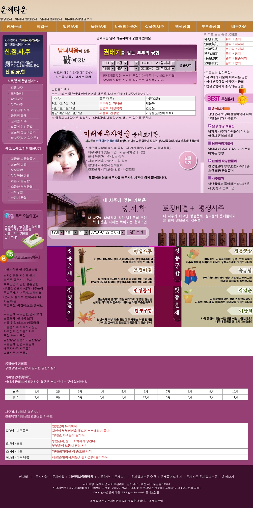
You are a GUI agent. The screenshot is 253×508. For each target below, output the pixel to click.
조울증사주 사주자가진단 (21, 327)
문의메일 (58, 476)
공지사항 (42, 476)
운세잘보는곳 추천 (143, 476)
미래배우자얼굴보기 (78, 19)
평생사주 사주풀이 (16, 353)
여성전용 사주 (20, 110)
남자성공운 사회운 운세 (19, 275)
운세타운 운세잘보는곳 (21, 269)
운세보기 (121, 476)
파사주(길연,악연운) (24, 138)
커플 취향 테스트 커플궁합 (21, 323)
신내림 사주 (19, 121)
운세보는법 (156, 500)
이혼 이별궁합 (20, 181)
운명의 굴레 (19, 115)
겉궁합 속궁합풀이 (23, 158)
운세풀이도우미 (171, 476)
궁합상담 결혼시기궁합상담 (22, 340)
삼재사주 (17, 99)
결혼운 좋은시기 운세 (18, 280)
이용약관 (104, 476)
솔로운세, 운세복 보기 (18, 318)
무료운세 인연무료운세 (19, 344)
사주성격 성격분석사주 (19, 331)
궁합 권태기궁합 (14, 335)
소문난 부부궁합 (22, 186)
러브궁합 (17, 192)
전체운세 (17, 93)
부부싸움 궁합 (20, 175)
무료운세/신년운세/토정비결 (23, 292)
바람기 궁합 (19, 197)
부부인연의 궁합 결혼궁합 (21, 284)
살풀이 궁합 (19, 164)
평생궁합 (17, 170)
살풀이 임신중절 (22, 126)
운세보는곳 (152, 492)
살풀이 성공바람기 (23, 132)
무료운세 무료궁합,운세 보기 (23, 314)
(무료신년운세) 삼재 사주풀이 (23, 288)
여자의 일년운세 (26, 19)
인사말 (23, 476)
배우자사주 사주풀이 (18, 348)
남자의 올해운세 (51, 19)
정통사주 (17, 87)
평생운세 (6, 19)
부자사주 (17, 104)
